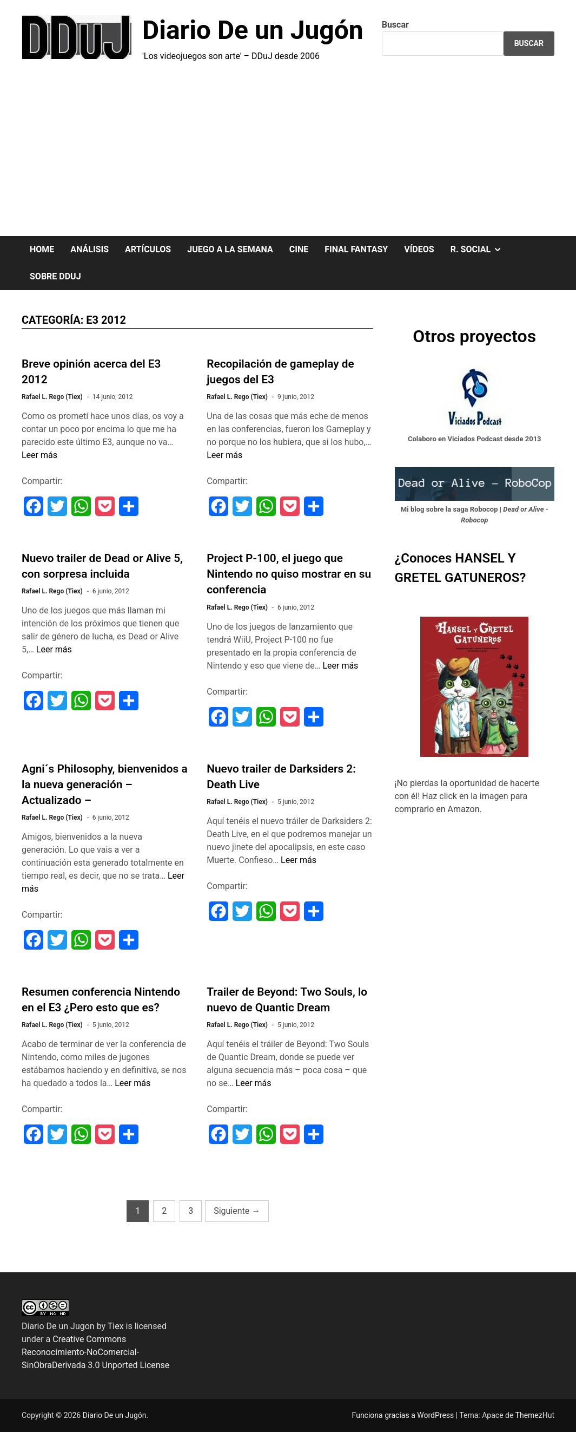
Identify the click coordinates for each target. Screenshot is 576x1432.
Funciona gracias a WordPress (404, 1415)
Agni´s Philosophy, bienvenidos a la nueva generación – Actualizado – (105, 784)
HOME (42, 249)
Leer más (39, 455)
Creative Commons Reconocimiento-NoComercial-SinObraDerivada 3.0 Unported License (95, 1352)
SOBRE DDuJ (55, 276)
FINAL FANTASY (356, 249)
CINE (298, 249)
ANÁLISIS (89, 249)
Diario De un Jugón (252, 30)
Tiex (116, 1326)
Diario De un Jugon (58, 1326)
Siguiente (237, 1211)
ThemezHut (534, 1415)
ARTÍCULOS (148, 249)
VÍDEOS (419, 249)
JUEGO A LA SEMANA (230, 249)
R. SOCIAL (480, 249)
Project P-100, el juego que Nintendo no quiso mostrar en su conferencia (289, 574)
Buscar (395, 24)
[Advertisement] (288, 155)
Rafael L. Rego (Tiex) (52, 397)
